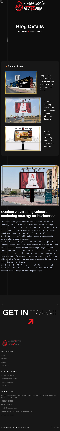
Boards (3, 362)
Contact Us (5, 365)
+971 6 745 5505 (7, 401)
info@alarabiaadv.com (9, 408)
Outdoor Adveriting (7, 375)
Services (4, 359)
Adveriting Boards (7, 382)
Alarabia (22, 32)
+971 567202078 (7, 404)
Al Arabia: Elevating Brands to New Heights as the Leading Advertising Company (49, 110)
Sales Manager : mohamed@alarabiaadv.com (17, 411)
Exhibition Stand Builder (9, 379)
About (3, 355)
